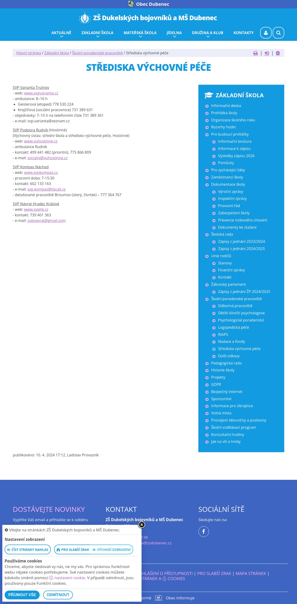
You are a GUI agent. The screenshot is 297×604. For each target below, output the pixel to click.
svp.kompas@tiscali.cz (47, 189)
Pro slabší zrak (214, 573)
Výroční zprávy (230, 191)
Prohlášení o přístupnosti (163, 573)
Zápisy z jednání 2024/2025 (241, 248)
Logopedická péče (233, 327)
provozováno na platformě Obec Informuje (148, 598)
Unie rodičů (221, 255)
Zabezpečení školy (233, 212)
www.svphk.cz (36, 209)
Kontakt (225, 277)
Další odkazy (229, 355)
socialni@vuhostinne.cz (48, 157)
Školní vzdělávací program (233, 427)
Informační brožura (235, 141)
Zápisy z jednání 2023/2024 (241, 241)
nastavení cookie (67, 577)
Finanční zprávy (231, 270)
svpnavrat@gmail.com (47, 220)
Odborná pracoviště (235, 305)
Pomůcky (226, 162)
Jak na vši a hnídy (226, 441)
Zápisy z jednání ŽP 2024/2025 (244, 291)
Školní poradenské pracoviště (97, 52)
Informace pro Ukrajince (232, 405)
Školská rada (222, 234)
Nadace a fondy (231, 341)
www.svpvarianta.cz (41, 93)
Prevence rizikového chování (242, 220)
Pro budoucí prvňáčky (230, 134)
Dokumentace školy (228, 184)
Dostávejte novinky (49, 509)
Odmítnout (58, 595)
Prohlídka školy (224, 112)
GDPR (216, 384)
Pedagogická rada (226, 363)
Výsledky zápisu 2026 (236, 155)
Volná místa (221, 413)
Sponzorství (221, 398)
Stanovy (225, 263)
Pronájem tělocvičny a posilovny (238, 420)
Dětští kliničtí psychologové (241, 312)
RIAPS (223, 334)
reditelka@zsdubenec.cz (149, 543)
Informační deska (226, 105)
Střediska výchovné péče (239, 348)
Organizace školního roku (233, 120)
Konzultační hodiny (227, 434)
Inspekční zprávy (232, 198)
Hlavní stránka (28, 52)
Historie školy (222, 370)
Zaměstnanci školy (227, 177)
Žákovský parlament (228, 284)
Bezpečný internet (226, 391)
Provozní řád (229, 205)
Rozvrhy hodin (223, 127)
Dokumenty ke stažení (237, 227)
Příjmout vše (22, 595)
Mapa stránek (251, 573)
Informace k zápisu (234, 148)
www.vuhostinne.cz (41, 141)
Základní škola (56, 52)
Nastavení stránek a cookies (148, 578)
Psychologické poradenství (241, 320)
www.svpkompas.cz (41, 172)
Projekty (218, 377)
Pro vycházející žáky (228, 169)
